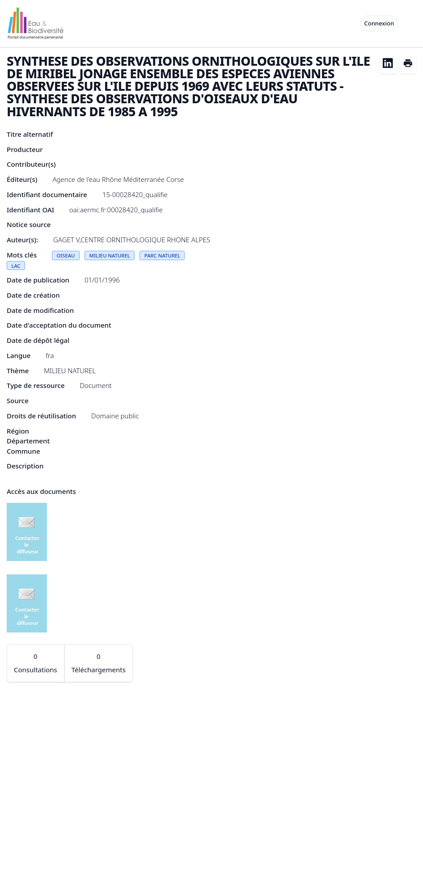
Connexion (379, 23)
